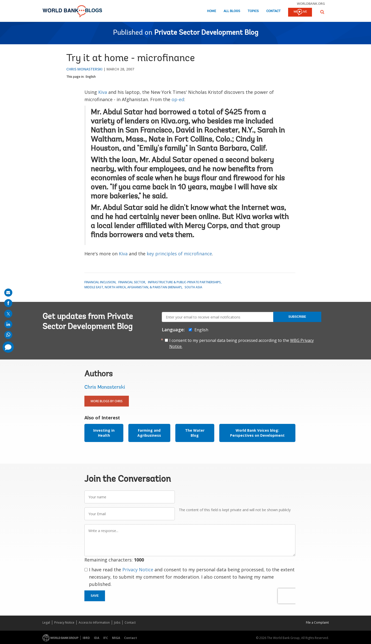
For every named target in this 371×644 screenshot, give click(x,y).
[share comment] (8, 347)
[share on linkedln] (8, 324)
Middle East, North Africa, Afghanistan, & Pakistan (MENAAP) (133, 287)
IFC (105, 638)
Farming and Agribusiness (149, 433)
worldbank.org (311, 3)
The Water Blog (194, 433)
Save (95, 595)
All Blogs (232, 11)
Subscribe (297, 316)
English (91, 76)
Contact (273, 11)
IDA (96, 638)
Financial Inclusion (100, 282)
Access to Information (94, 622)
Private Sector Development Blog (206, 32)
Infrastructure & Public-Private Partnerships (184, 282)
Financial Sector (131, 282)
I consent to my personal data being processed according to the (241, 343)
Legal (46, 622)
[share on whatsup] (8, 335)
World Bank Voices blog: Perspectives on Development (257, 433)
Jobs (117, 622)
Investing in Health (104, 433)
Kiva (102, 92)
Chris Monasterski (84, 69)
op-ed (178, 99)
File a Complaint (317, 622)
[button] (322, 12)
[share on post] (8, 314)
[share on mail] (8, 293)
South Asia (193, 287)
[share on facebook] (8, 303)
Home (211, 11)
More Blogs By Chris (107, 401)
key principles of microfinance (179, 254)
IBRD (86, 638)
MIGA (116, 638)
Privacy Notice (137, 570)
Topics (253, 11)
